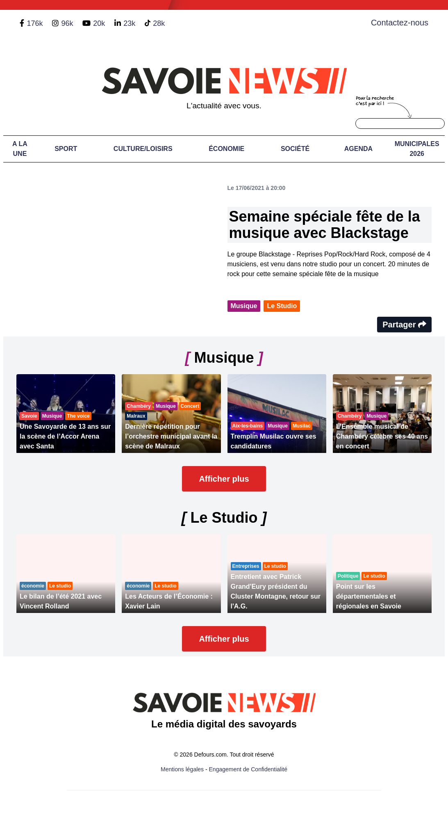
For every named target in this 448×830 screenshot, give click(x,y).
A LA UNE (19, 148)
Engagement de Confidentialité (248, 769)
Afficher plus (224, 478)
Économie (226, 148)
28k (159, 23)
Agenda (358, 148)
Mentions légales (182, 769)
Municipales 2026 (417, 148)
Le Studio (282, 305)
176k (35, 23)
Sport (66, 148)
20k (99, 23)
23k (129, 23)
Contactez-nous (399, 22)
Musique (244, 305)
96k (67, 23)
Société (295, 148)
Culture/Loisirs (143, 148)
